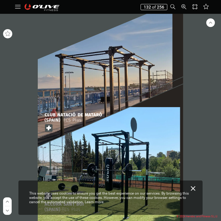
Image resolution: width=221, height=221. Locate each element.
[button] (17, 7)
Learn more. (94, 202)
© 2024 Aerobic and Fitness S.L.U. (197, 216)
